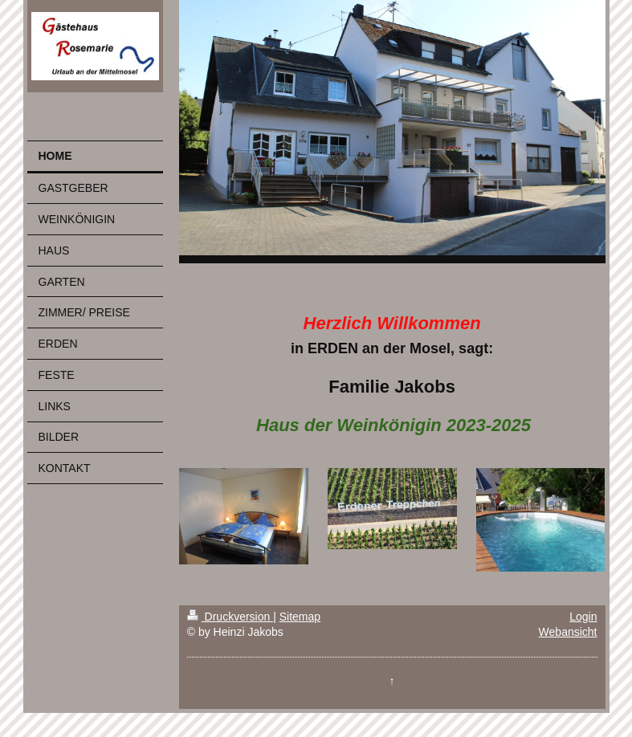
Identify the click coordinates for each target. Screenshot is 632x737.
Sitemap (299, 616)
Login (583, 616)
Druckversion (230, 616)
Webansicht (568, 631)
